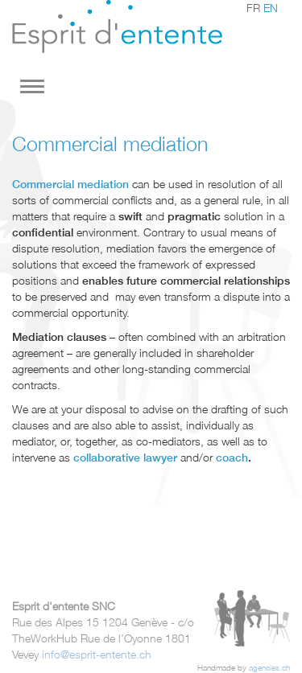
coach (232, 457)
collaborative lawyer (123, 457)
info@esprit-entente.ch (96, 654)
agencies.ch (269, 668)
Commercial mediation (70, 184)
